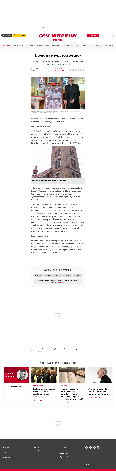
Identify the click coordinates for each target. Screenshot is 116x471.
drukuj (79, 69)
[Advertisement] (58, 14)
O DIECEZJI (109, 46)
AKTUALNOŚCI (18, 46)
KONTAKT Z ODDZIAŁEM (71, 46)
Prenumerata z (17, 35)
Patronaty (85, 46)
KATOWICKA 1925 (43, 46)
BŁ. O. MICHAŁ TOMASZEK (42, 349)
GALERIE (30, 46)
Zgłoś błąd (7, 464)
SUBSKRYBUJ (93, 35)
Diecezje (98, 46)
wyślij (83, 69)
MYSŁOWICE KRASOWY (70, 349)
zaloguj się (105, 35)
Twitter (76, 69)
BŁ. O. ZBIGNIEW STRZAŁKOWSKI (57, 349)
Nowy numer (6, 46)
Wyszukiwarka (113, 35)
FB (73, 69)
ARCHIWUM (55, 46)
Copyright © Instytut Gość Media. (93, 464)
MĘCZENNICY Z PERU (41, 351)
